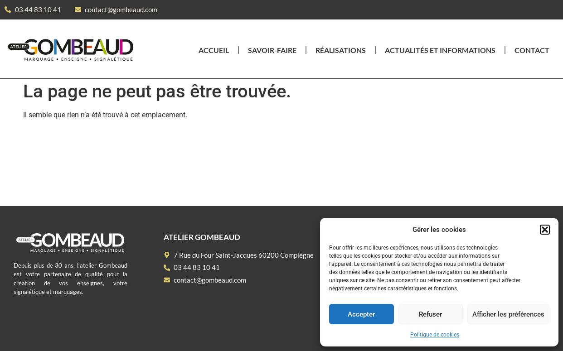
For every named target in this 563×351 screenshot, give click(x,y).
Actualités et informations (440, 50)
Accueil (214, 50)
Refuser (430, 314)
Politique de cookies (434, 335)
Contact (531, 50)
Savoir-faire (272, 50)
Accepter (361, 314)
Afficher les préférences (508, 314)
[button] (544, 229)
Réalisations (340, 50)
